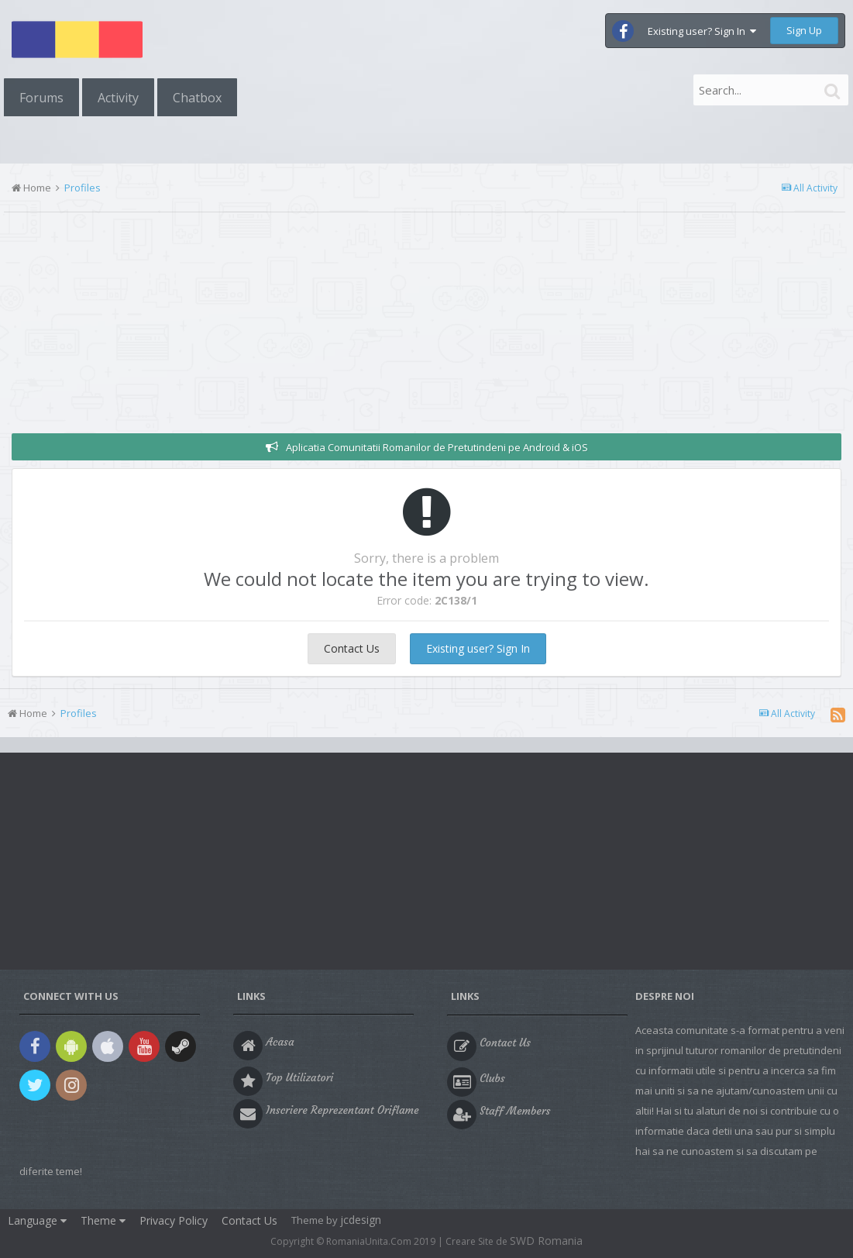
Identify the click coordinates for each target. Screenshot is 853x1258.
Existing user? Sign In (702, 31)
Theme (103, 1220)
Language (37, 1220)
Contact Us (352, 648)
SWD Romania (546, 1240)
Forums (41, 97)
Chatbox (197, 97)
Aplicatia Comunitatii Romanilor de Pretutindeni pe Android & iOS (437, 447)
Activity (118, 97)
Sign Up (804, 30)
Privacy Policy (173, 1220)
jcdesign (360, 1219)
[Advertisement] (294, 324)
